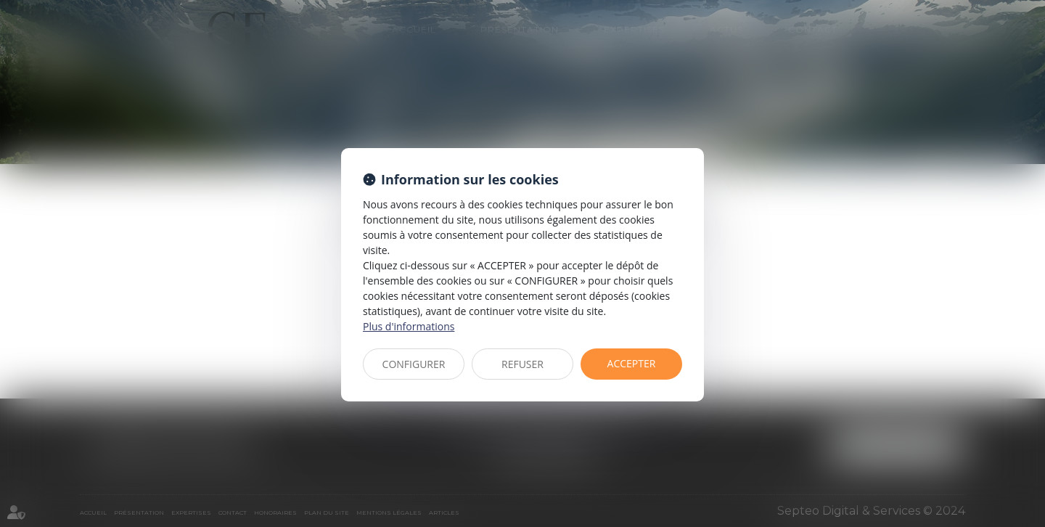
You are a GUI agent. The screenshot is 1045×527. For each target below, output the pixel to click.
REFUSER (522, 364)
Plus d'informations (408, 326)
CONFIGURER (414, 364)
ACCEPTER (631, 363)
